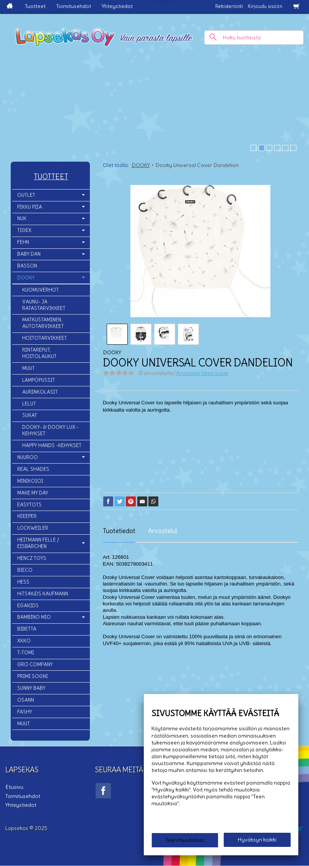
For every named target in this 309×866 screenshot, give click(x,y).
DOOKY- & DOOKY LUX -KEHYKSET (50, 430)
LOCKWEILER (32, 528)
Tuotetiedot (119, 531)
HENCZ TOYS (31, 558)
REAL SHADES (33, 469)
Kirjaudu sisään (265, 6)
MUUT (28, 368)
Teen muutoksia (185, 840)
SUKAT (29, 415)
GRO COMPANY (35, 664)
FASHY (24, 712)
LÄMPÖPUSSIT (38, 380)
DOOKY (26, 277)
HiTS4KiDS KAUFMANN (42, 593)
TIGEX (24, 230)
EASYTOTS (29, 504)
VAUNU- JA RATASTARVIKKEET (43, 304)
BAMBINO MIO (34, 617)
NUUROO (27, 457)
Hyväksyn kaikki (257, 839)
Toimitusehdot (73, 6)
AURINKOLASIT (40, 392)
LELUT (29, 404)
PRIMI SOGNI (32, 676)
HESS (23, 582)
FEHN (23, 242)
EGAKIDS (28, 605)
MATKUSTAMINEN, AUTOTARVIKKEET (43, 322)
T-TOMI (25, 652)
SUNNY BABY (31, 688)
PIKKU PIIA (29, 207)
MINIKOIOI (30, 481)
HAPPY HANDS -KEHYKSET (51, 445)
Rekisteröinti (229, 6)
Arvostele (202, 373)
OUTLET (26, 195)
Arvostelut (162, 531)
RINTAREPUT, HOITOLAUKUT (39, 353)
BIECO (25, 570)
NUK (21, 218)
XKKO (24, 640)
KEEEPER (27, 516)
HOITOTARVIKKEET (44, 338)
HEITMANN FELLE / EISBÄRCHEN (38, 543)
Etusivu (14, 786)
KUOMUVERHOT (40, 290)
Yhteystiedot (117, 6)
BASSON (27, 266)
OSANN (25, 700)
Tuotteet (35, 6)
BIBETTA (26, 629)
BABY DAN (29, 254)
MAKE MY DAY (32, 493)
